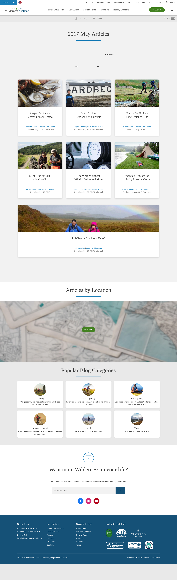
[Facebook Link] (80, 501)
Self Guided (74, 10)
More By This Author (47, 127)
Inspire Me (104, 10)
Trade (78, 545)
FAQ (129, 2)
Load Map (88, 330)
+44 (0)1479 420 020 (29, 528)
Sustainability (119, 2)
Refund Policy (82, 535)
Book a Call (22, 535)
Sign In (172, 2)
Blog (150, 2)
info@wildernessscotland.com (29, 538)
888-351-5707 (157, 10)
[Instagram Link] (88, 501)
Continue (120, 490)
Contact (158, 2)
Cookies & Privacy (134, 558)
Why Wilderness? (104, 2)
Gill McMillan (128, 127)
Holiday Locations (121, 10)
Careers (79, 541)
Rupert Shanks (31, 127)
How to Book (140, 2)
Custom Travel (89, 10)
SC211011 (65, 558)
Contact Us (80, 538)
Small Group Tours (56, 10)
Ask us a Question (83, 532)
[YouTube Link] (96, 501)
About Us (89, 2)
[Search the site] (172, 9)
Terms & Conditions (152, 558)
